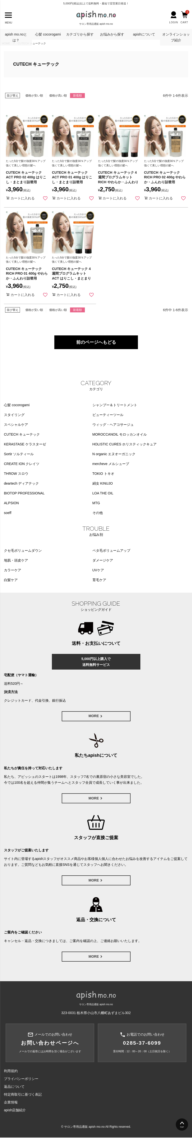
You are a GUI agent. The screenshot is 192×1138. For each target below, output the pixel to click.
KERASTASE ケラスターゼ (25, 444)
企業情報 (11, 1103)
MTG (96, 503)
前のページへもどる (96, 342)
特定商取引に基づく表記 (23, 1095)
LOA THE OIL (102, 493)
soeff (7, 513)
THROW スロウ (16, 474)
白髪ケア (11, 580)
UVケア (98, 570)
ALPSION (11, 503)
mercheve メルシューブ (110, 464)
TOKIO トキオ (103, 474)
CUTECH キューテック (22, 434)
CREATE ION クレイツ (21, 464)
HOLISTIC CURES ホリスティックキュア (124, 444)
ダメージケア (102, 560)
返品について (14, 1087)
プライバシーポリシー (21, 1079)
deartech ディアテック (21, 483)
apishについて (144, 34)
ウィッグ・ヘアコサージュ (113, 425)
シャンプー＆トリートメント (114, 405)
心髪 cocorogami (48, 34)
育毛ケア (99, 580)
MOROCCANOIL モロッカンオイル (119, 434)
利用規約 (11, 1071)
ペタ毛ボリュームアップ (111, 550)
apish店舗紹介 (15, 1111)
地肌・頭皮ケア (16, 560)
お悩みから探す (112, 34)
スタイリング (14, 415)
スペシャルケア (16, 425)
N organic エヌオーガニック (114, 454)
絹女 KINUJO (102, 483)
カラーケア (12, 570)
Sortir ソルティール (19, 454)
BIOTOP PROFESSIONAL (24, 493)
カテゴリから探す (80, 34)
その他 (97, 513)
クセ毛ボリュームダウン (23, 550)
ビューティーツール (107, 415)
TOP (182, 1127)
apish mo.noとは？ (16, 37)
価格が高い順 (58, 95)
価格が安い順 (34, 95)
